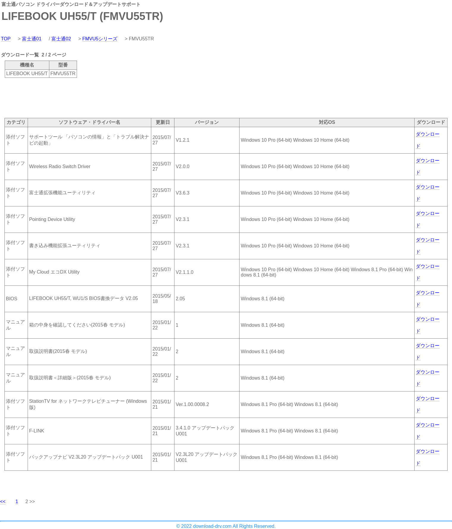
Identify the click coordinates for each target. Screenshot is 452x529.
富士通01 (32, 38)
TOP (6, 38)
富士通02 (61, 38)
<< (3, 501)
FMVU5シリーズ (99, 38)
